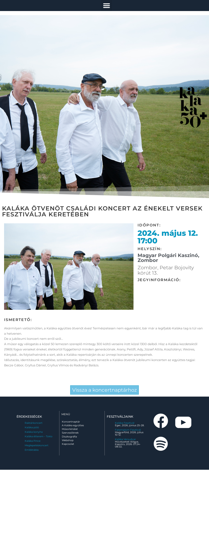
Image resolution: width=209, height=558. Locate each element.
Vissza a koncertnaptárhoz (104, 390)
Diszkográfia (69, 436)
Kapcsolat (68, 444)
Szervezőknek (70, 432)
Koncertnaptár (71, 421)
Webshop (67, 440)
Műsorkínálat (70, 429)
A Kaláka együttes (73, 425)
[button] (106, 5)
